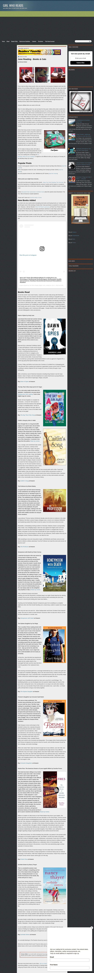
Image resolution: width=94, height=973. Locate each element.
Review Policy (14, 41)
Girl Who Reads (13, 5)
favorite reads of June (35, 197)
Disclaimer (40, 41)
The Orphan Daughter (26, 691)
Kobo (73, 239)
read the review (53, 173)
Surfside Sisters (25, 934)
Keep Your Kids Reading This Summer (53, 182)
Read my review (34, 441)
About (8, 41)
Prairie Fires (23, 859)
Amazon (74, 232)
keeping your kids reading (25, 394)
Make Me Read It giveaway (42, 207)
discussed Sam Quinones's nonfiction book (32, 192)
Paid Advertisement (50, 41)
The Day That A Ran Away (27, 415)
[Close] (91, 927)
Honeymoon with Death (27, 618)
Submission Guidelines (24, 41)
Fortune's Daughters (26, 763)
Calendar (34, 41)
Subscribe (80, 63)
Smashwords (75, 235)
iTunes (74, 242)
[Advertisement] (47, 25)
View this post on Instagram (28, 255)
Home (3, 41)
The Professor (24, 546)
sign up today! (43, 963)
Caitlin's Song (24, 481)
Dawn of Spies (24, 381)
